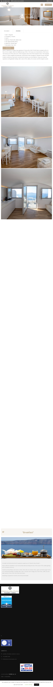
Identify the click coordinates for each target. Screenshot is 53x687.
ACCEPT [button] (36, 684)
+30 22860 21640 (5, 1)
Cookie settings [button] (28, 684)
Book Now (48, 4)
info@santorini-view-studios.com (9, 659)
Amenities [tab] (18, 31)
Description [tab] (6, 31)
